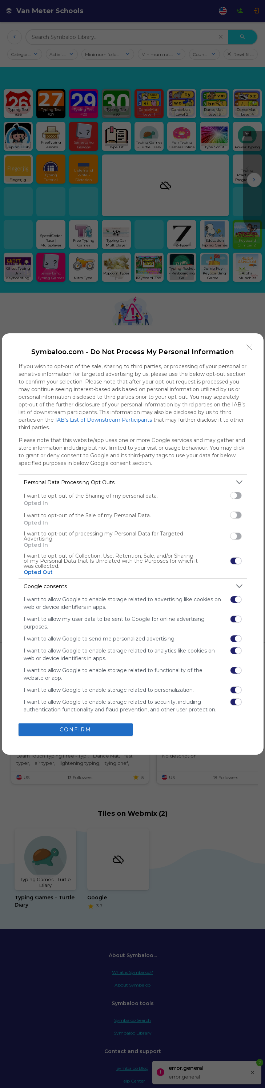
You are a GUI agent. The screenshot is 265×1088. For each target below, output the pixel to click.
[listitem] (133, 482)
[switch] (236, 495)
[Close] (249, 347)
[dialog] (133, 544)
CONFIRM (75, 729)
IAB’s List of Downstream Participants (103, 420)
